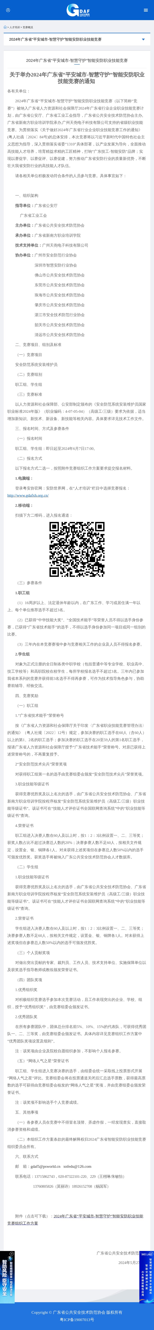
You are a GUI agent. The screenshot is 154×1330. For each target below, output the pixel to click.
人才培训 (15, 27)
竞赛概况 (28, 27)
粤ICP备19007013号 (77, 1319)
